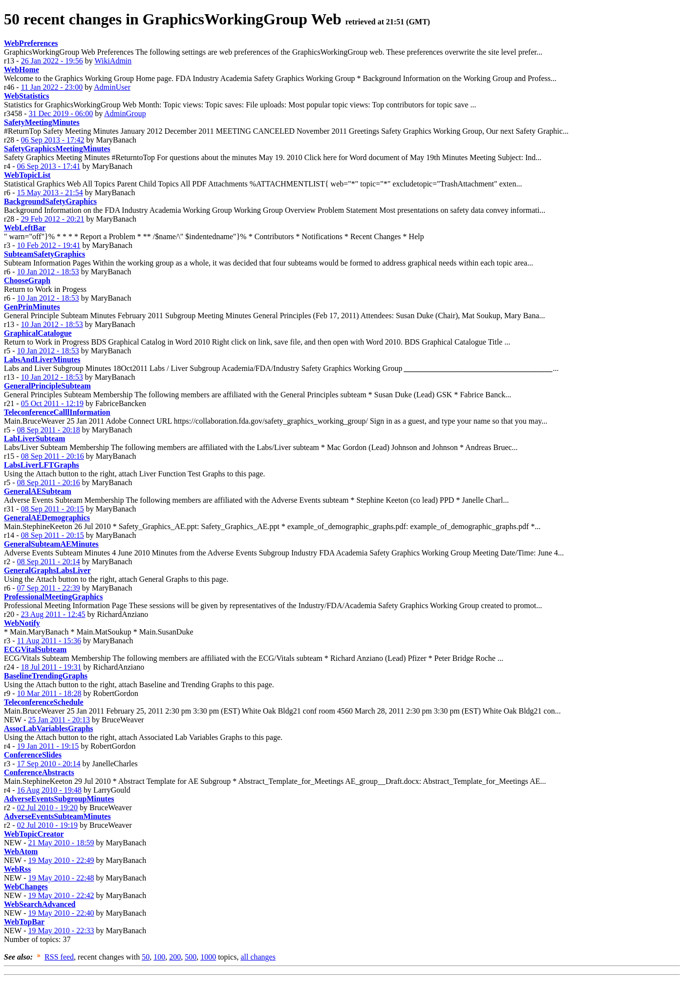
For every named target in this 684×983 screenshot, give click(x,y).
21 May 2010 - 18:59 (61, 843)
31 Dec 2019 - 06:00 (61, 113)
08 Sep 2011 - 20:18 (48, 430)
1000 (208, 957)
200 (175, 957)
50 (146, 957)
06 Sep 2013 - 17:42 (53, 140)
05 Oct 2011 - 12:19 (52, 403)
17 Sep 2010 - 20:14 (49, 763)
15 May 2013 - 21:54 (50, 192)
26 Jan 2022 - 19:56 (52, 61)
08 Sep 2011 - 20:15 (52, 509)
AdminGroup (125, 113)
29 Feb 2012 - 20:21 (53, 219)
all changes (258, 957)
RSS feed (59, 957)
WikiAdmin (112, 61)
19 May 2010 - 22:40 (61, 913)
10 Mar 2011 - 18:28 (49, 693)
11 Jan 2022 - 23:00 (52, 87)
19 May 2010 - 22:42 (61, 895)
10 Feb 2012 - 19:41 (49, 245)
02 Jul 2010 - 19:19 (47, 825)
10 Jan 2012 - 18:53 (48, 271)
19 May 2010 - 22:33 (61, 930)
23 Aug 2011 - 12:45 (53, 614)
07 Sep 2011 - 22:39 (48, 588)
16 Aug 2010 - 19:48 (49, 790)
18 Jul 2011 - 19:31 (51, 667)
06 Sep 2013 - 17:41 (49, 166)
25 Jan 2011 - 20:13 (59, 720)
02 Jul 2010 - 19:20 (47, 807)
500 (190, 957)
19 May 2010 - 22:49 (61, 860)
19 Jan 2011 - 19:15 (48, 746)
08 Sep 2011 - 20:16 (52, 456)
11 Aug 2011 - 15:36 (49, 640)
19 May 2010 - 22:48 (61, 878)
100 (159, 957)
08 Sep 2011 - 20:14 (48, 561)
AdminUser (112, 87)
